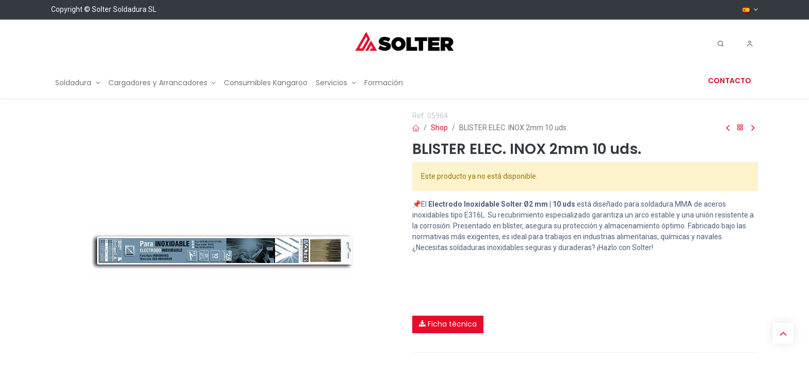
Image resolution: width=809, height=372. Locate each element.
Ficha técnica (448, 324)
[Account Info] (749, 44)
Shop (439, 127)
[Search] (721, 44)
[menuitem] (77, 82)
